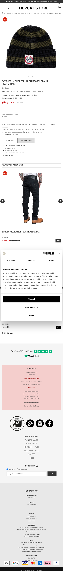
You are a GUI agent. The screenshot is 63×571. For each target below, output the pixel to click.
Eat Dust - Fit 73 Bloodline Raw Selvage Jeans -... (21, 232)
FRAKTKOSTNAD (31, 450)
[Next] (60, 201)
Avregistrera (23, 470)
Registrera (12, 470)
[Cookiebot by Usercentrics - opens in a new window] (43, 253)
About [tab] (52, 260)
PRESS (31, 458)
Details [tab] (31, 260)
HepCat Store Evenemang (31, 402)
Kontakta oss (32, 491)
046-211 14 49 (31, 498)
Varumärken (9, 13)
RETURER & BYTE (31, 447)
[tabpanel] (31, 47)
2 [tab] (33, 77)
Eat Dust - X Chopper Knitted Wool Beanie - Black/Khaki (44, 13)
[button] (3, 8)
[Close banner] (59, 253)
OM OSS (31, 454)
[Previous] (2, 201)
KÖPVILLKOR (31, 443)
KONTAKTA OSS (31, 440)
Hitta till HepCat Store (31, 406)
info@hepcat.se (31, 505)
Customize (31, 307)
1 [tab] (29, 77)
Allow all (31, 299)
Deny (31, 315)
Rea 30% (4, 117)
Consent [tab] (11, 260)
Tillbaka (7, 333)
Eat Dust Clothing (20, 13)
